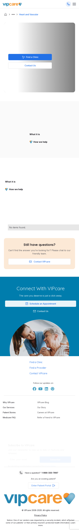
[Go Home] (12, 4)
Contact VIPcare (32, 373)
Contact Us (30, 65)
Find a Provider (31, 367)
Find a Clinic (29, 362)
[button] (13, 14)
